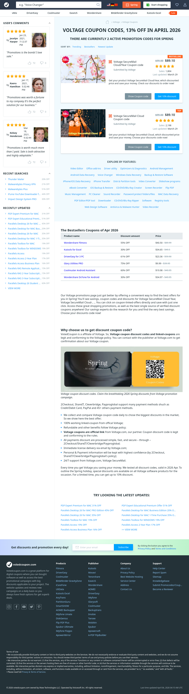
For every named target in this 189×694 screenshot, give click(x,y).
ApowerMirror (63, 635)
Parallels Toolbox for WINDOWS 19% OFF (143, 519)
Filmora (60, 568)
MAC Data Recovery (168, 194)
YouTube (24, 606)
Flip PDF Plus (62, 622)
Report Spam (159, 572)
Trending (76, 46)
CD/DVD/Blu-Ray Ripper (126, 200)
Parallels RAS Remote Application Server (29, 268)
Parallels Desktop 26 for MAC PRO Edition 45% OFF (87, 510)
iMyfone (92, 597)
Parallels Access (29, 253)
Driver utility (110, 168)
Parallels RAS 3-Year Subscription (29, 278)
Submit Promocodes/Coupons (168, 585)
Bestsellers (89, 46)
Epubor (92, 626)
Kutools (92, 568)
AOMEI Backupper (65, 610)
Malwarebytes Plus (29, 189)
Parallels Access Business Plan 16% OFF (81, 529)
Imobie (92, 614)
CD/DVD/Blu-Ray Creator (129, 187)
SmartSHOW (62, 605)
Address (125, 585)
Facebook (16, 606)
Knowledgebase (161, 580)
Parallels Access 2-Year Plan (29, 258)
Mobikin (92, 622)
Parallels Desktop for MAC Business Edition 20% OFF (149, 510)
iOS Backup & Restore (101, 187)
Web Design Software (96, 206)
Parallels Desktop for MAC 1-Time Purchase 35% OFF (149, 515)
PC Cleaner (94, 194)
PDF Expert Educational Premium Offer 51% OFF (147, 505)
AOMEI (91, 589)
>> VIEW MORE (129, 529)
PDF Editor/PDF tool (84, 200)
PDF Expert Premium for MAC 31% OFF (81, 505)
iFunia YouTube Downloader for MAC (29, 194)
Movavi (92, 572)
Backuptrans (94, 610)
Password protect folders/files (139, 194)
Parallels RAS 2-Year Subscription (29, 273)
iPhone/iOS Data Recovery (77, 181)
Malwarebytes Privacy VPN (29, 184)
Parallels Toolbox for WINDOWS (29, 248)
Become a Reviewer (163, 589)
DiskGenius (62, 618)
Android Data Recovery (82, 174)
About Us (125, 568)
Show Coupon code (138, 96)
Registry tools (162, 200)
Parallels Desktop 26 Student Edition (29, 283)
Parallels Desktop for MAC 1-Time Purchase (29, 238)
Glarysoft (93, 601)
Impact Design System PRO (29, 199)
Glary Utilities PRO (73, 263)
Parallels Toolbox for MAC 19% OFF (79, 519)
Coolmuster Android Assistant (79, 270)
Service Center (128, 580)
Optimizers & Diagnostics (133, 168)
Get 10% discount (167, 96)
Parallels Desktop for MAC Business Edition (29, 228)
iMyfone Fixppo (64, 630)
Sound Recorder (111, 194)
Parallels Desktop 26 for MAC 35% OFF (81, 515)
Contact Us (126, 589)
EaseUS (74, 12)
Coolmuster (54, 12)
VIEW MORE (14, 288)
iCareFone (61, 585)
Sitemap (157, 576)
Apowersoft (94, 630)
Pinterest (39, 606)
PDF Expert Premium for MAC (29, 213)
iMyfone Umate (64, 614)
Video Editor (76, 168)
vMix (14, 12)
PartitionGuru (63, 601)
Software (146, 200)
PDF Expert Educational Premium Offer (29, 218)
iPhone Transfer (102, 181)
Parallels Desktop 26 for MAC (29, 233)
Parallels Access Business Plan (29, 263)
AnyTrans (61, 597)
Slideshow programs (169, 181)
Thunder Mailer (29, 179)
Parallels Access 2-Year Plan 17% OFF (141, 524)
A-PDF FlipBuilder (97, 635)
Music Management (75, 194)
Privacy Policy (144, 548)
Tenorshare (94, 576)
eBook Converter (78, 187)
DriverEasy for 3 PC (74, 256)
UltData (60, 589)
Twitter (31, 606)
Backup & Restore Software (158, 174)
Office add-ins (93, 168)
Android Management (161, 168)
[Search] (98, 5)
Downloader (104, 200)
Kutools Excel (154, 12)
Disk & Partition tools (124, 181)
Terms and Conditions (165, 548)
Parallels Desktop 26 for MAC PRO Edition (29, 223)
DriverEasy (32, 12)
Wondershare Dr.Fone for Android (81, 277)
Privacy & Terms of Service (33, 672)
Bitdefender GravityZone (124, 12)
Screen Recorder (153, 187)
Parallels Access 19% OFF (74, 524)
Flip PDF (169, 187)
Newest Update (105, 46)
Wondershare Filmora (75, 242)
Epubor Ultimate (64, 626)
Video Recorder (151, 206)
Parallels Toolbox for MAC (29, 243)
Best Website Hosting (132, 576)
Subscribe (123, 547)
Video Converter (147, 181)
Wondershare (94, 12)
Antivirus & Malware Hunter (124, 206)
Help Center (159, 568)
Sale (173, 12)
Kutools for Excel (72, 249)
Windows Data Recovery (128, 174)
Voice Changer (105, 174)
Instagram (9, 606)
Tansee (92, 618)
